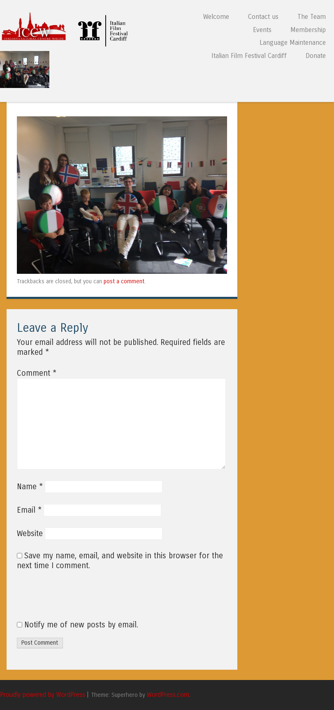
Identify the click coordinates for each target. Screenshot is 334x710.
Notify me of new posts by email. (81, 624)
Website (30, 533)
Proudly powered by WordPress (42, 694)
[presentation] (73, 599)
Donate (316, 56)
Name (30, 486)
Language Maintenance (293, 42)
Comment (36, 373)
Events (262, 30)
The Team (311, 17)
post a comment (124, 281)
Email (29, 510)
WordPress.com (168, 694)
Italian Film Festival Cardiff (249, 56)
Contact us (263, 17)
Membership (308, 30)
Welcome (216, 17)
